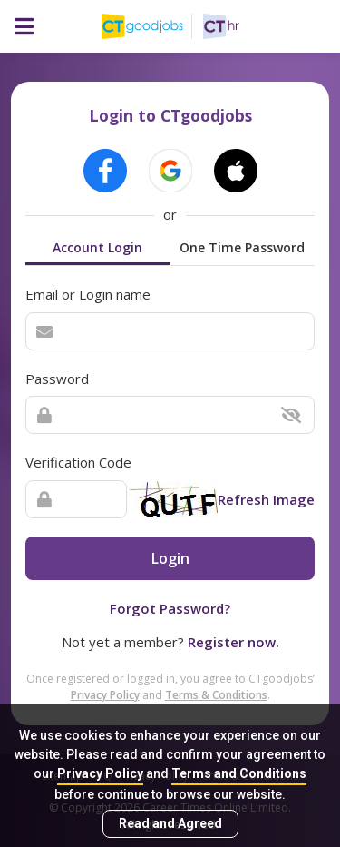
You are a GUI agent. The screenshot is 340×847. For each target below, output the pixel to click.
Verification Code (78, 462)
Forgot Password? (170, 608)
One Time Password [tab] (242, 247)
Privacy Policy (100, 773)
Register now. (233, 642)
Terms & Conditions (216, 695)
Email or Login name (88, 294)
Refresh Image (266, 499)
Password (57, 378)
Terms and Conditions (238, 773)
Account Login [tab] (97, 247)
